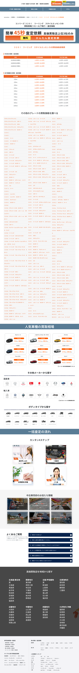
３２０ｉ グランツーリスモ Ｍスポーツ (37, 182)
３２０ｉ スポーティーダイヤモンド (36, 196)
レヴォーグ (58, 668)
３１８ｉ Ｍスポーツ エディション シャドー (15, 180)
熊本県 (62, 617)
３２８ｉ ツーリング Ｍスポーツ (60, 183)
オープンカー (11, 660)
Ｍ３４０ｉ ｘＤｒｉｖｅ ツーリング (61, 317)
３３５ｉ (54, 258)
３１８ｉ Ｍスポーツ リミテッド (12, 183)
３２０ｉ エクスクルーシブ (34, 146)
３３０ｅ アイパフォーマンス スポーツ (61, 211)
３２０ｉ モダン (32, 235)
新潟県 (45, 585)
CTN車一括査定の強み (15, 9)
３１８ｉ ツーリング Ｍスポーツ (12, 163)
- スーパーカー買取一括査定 (11, 650)
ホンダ (52, 643)
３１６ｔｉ (6, 132)
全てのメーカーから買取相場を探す (67, 400)
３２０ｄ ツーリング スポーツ (11, 238)
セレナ (50, 662)
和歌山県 (12, 622)
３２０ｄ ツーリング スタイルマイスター (14, 235)
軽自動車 (6, 656)
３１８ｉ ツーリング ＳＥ (10, 171)
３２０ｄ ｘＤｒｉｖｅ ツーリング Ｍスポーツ (39, 127)
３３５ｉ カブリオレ (57, 261)
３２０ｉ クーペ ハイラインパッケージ (37, 157)
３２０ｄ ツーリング (9, 233)
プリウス (42, 658)
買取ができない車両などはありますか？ (41, 561)
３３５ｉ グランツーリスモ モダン (60, 278)
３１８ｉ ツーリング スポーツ (11, 157)
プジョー (42, 649)
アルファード (49, 658)
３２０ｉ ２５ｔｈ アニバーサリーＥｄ (37, 241)
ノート (56, 662)
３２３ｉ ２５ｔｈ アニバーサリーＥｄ (37, 316)
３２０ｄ (6, 205)
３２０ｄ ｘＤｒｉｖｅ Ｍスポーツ (36, 135)
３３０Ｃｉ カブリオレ (57, 197)
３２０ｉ (30, 143)
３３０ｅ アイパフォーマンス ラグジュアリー (63, 213)
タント (42, 664)
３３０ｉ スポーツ (56, 238)
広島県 (28, 612)
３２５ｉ (54, 121)
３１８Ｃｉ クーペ (8, 138)
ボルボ (66, 648)
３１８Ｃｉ (6, 135)
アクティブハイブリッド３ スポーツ (12, 121)
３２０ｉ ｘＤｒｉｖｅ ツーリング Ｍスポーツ (39, 288)
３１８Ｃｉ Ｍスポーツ (9, 143)
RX (41, 656)
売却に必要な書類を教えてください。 (40, 540)
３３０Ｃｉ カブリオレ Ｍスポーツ (60, 199)
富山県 (45, 593)
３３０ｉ (54, 236)
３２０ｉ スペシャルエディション (36, 191)
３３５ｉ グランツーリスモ (58, 272)
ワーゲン (51, 648)
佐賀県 (62, 612)
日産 (57, 643)
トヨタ (47, 643)
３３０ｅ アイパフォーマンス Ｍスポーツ (62, 216)
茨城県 (28, 593)
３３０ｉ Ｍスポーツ (57, 250)
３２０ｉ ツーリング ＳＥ (34, 232)
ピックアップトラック (13, 662)
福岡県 (62, 609)
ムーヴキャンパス (49, 664)
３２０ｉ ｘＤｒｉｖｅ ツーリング (36, 269)
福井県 (45, 598)
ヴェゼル (54, 660)
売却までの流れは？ (36, 535)
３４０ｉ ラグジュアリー (58, 306)
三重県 (62, 590)
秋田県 (11, 593)
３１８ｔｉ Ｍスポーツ (9, 202)
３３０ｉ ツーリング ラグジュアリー (61, 241)
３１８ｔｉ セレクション (10, 199)
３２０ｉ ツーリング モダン (35, 208)
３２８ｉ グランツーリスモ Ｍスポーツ (61, 166)
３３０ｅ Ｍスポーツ (57, 227)
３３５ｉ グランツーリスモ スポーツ (61, 275)
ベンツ (42, 648)
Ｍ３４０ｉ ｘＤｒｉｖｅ (58, 314)
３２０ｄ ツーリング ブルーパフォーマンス (14, 247)
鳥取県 (28, 617)
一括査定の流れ (52, 9)
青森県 (11, 587)
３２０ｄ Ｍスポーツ (9, 310)
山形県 (11, 598)
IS (44, 656)
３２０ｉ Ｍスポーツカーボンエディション (38, 258)
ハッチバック (19, 658)
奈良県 (11, 617)
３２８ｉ (54, 146)
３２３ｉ (30, 308)
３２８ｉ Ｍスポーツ (57, 191)
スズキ (61, 643)
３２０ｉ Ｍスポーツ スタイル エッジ (37, 255)
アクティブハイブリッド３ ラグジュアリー (14, 127)
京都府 (11, 614)
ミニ (62, 648)
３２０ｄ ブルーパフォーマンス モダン (13, 296)
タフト (56, 664)
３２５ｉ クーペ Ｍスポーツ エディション (62, 130)
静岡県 (62, 587)
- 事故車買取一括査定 (9, 644)
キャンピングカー (8, 665)
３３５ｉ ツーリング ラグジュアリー (61, 289)
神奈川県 (29, 585)
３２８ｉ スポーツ (56, 169)
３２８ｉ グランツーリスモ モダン (60, 160)
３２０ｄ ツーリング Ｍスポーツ (12, 277)
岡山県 (28, 614)
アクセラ (52, 666)
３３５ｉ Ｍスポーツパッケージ (59, 297)
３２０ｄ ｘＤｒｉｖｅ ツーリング (36, 118)
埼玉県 (28, 587)
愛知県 (62, 582)
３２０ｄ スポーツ (8, 224)
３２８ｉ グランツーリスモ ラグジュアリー (62, 163)
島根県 (28, 620)
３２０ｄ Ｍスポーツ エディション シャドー (15, 313)
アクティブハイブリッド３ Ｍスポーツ (13, 130)
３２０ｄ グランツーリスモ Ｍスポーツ (13, 208)
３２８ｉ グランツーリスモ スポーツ (61, 157)
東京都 (28, 582)
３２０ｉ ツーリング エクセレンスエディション (39, 202)
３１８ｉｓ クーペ (8, 188)
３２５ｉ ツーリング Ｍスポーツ (60, 135)
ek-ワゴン (43, 670)
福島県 (11, 600)
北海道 (11, 585)
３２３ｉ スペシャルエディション (36, 313)
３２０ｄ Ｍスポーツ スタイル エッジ (13, 316)
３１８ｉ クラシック (9, 149)
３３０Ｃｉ (54, 194)
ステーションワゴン (20, 660)
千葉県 (28, 590)
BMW (46, 648)
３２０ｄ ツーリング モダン (11, 271)
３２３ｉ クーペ (32, 311)
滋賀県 (11, 620)
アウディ (57, 648)
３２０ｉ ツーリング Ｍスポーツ (36, 213)
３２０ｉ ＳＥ (31, 260)
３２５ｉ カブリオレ (57, 124)
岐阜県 (62, 585)
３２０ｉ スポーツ (32, 194)
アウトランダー (56, 670)
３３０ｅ (54, 205)
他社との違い (34, 9)
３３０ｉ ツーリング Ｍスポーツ (60, 244)
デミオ (46, 666)
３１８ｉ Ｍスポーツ (9, 177)
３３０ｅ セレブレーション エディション (62, 222)
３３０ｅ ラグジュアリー (58, 225)
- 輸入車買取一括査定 (9, 648)
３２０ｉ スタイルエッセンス (35, 188)
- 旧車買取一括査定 (9, 646)
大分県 (62, 620)
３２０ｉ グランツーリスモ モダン (36, 171)
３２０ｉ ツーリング (33, 199)
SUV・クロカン (21, 656)
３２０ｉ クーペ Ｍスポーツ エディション (38, 160)
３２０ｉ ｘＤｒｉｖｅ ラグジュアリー (37, 294)
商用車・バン (22, 662)
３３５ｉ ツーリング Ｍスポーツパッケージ (62, 294)
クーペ (5, 662)
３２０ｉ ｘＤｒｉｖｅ (33, 263)
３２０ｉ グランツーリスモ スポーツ (37, 168)
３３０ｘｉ (54, 255)
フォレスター (51, 668)
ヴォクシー (57, 658)
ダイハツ (42, 644)
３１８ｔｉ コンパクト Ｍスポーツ (12, 197)
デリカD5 (49, 670)
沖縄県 (62, 628)
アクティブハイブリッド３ (10, 118)
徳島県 (45, 609)
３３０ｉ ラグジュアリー (58, 247)
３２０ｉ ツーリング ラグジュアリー (37, 210)
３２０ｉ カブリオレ (33, 152)
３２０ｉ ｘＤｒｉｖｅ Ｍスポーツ (36, 297)
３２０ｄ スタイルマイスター (11, 222)
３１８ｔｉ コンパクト (9, 194)
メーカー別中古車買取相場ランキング (66, 366)
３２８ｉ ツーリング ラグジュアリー (61, 180)
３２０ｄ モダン (8, 305)
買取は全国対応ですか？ (37, 555)
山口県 (28, 609)
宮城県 (11, 595)
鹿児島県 (63, 625)
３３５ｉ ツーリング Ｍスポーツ (60, 292)
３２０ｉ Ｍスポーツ (33, 244)
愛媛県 (45, 614)
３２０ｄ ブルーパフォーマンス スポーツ (14, 294)
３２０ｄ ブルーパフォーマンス (11, 291)
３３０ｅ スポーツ (56, 219)
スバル (66, 643)
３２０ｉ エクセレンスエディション (36, 149)
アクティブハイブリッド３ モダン (12, 124)
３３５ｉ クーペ (56, 264)
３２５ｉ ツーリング (57, 132)
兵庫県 (11, 612)
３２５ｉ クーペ (56, 127)
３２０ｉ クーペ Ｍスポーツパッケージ (37, 163)
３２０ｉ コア (31, 185)
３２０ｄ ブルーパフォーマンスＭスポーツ (14, 302)
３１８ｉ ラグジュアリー (10, 174)
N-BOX (42, 660)
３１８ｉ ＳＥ (7, 185)
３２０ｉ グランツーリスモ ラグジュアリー (38, 174)
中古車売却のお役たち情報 (39, 495)
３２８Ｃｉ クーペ (56, 143)
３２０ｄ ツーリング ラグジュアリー (13, 274)
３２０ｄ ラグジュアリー (10, 308)
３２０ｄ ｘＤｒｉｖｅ (9, 319)
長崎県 (62, 614)
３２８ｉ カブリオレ (57, 149)
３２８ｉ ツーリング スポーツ (59, 174)
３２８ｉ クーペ (56, 152)
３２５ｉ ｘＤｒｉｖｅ (57, 141)
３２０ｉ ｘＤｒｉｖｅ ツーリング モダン (38, 280)
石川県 (45, 595)
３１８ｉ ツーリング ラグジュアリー (13, 160)
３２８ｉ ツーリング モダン (59, 177)
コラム (68, 9)
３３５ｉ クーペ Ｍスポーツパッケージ (61, 269)
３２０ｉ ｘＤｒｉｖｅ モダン (35, 291)
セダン (5, 660)
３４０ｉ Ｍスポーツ (57, 311)
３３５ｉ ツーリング (57, 286)
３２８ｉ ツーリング (57, 171)
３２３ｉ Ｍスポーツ (57, 118)
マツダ (70, 643)
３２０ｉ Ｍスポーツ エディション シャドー (39, 252)
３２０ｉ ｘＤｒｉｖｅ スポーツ (36, 266)
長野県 (45, 590)
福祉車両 (15, 665)
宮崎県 (62, 622)
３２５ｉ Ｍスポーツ (57, 138)
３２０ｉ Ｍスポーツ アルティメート (37, 249)
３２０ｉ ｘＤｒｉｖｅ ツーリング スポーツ (39, 277)
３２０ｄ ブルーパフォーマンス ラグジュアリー (15, 299)
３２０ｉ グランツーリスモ (34, 166)
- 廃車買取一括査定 (9, 642)
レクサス (42, 643)
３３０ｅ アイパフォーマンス (59, 208)
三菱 (47, 644)
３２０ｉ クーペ (32, 154)
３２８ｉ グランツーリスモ (58, 155)
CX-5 (42, 666)
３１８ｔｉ (6, 191)
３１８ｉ (6, 146)
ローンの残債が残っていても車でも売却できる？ (43, 550)
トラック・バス (22, 665)
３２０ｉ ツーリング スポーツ (35, 205)
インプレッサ (43, 668)
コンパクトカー (13, 656)
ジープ (71, 648)
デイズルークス (44, 662)
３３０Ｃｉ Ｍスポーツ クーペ (59, 202)
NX (48, 656)
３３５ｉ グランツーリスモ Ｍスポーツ (61, 283)
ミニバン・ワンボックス (9, 658)
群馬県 (28, 598)
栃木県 (28, 595)
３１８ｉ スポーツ (8, 152)
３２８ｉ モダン (56, 185)
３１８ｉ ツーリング (9, 155)
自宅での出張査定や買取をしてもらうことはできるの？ (45, 545)
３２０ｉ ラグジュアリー (34, 238)
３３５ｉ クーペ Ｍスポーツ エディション (62, 266)
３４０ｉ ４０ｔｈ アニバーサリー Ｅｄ (62, 308)
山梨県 (45, 587)
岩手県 (11, 590)
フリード (48, 660)
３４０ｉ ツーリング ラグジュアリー (61, 300)
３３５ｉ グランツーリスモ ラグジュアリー (62, 280)
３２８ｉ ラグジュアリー (58, 188)
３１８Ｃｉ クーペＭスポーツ (11, 141)
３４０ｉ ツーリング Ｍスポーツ (60, 303)
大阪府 (11, 609)
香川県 (45, 612)
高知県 (45, 617)
